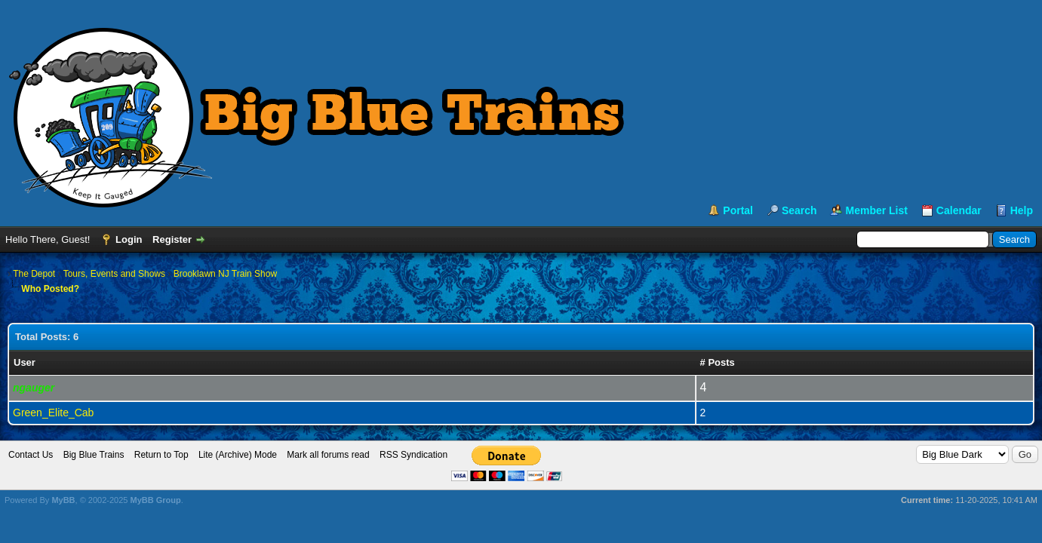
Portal (738, 210)
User (24, 362)
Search (799, 210)
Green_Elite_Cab (53, 412)
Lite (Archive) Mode (237, 454)
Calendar (959, 210)
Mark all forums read (328, 454)
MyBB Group (155, 500)
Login (128, 239)
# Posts (717, 362)
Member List (876, 210)
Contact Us (30, 454)
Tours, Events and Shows (114, 273)
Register (172, 239)
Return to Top (161, 454)
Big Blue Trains (93, 454)
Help (1021, 210)
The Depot (34, 273)
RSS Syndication (413, 454)
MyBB (63, 500)
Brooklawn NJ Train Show (225, 273)
